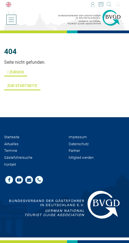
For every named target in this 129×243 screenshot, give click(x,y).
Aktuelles (11, 144)
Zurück (15, 72)
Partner (74, 151)
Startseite (11, 137)
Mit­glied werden (81, 157)
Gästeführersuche (18, 157)
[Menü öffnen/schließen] (11, 19)
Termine (10, 151)
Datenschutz (79, 144)
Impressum (78, 137)
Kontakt (10, 164)
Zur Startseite (22, 85)
